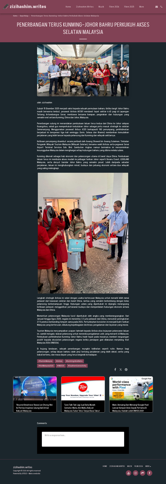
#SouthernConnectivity (77, 365)
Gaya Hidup (24, 15)
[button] (152, 7)
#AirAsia (59, 361)
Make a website (34, 473)
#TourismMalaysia (45, 361)
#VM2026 (60, 365)
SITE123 (24, 473)
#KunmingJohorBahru (74, 361)
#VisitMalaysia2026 (46, 365)
